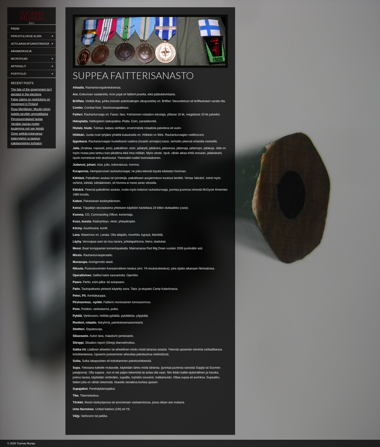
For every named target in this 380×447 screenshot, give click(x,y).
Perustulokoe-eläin (26, 36)
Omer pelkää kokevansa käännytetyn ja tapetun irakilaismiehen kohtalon (26, 138)
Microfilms (19, 58)
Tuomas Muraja (31, 16)
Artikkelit (18, 66)
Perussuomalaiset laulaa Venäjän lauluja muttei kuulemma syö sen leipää (27, 123)
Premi (15, 28)
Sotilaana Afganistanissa (30, 43)
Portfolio (18, 73)
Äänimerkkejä (21, 51)
